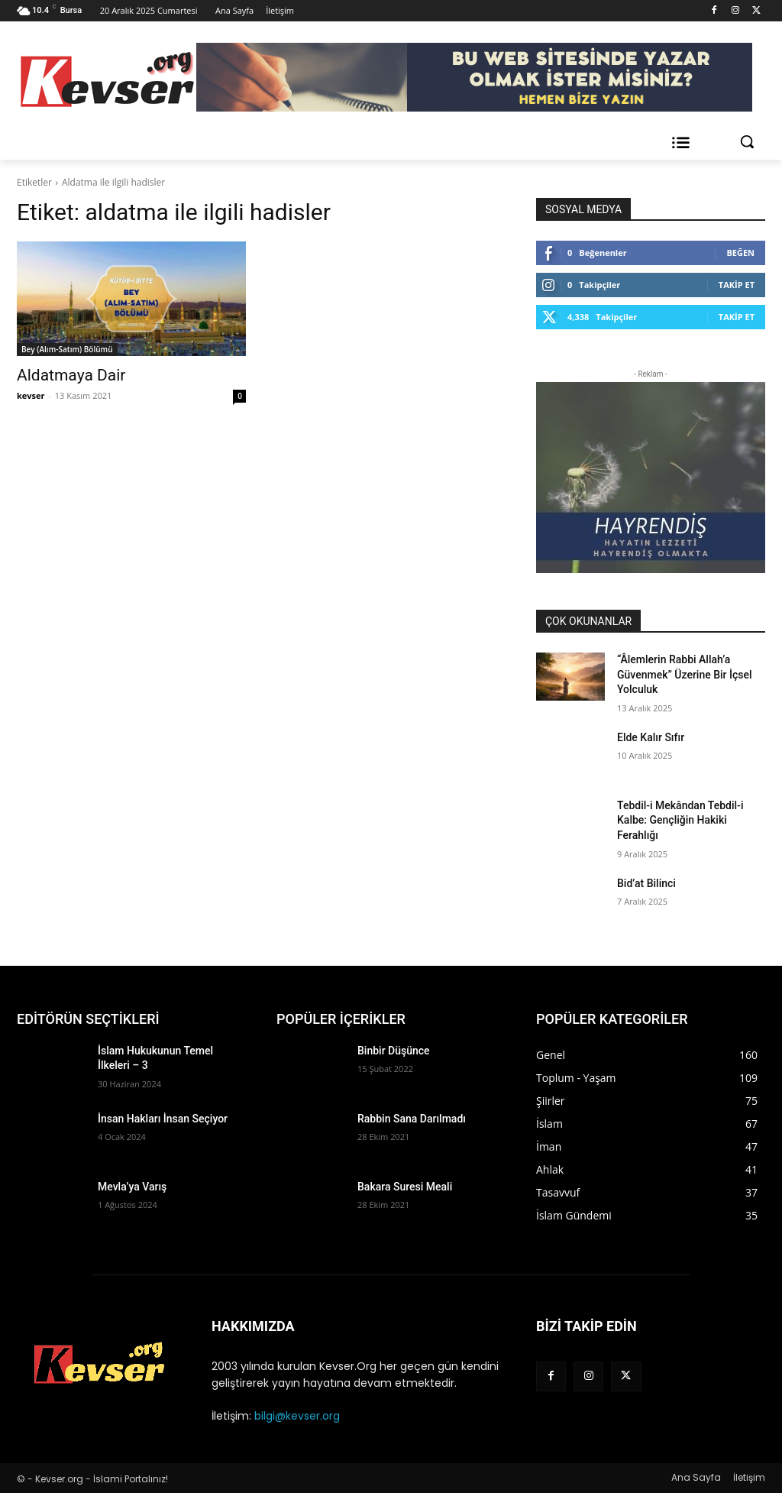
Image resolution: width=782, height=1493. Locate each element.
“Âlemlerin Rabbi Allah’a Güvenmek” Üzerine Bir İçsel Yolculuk (684, 674)
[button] (747, 141)
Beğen (740, 252)
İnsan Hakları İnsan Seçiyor (163, 1118)
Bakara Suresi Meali (404, 1186)
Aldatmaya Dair (71, 375)
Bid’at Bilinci (646, 883)
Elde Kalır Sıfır (650, 737)
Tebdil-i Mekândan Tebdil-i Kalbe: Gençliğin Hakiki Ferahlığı (680, 820)
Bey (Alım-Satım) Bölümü (67, 349)
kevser (31, 395)
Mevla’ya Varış (132, 1186)
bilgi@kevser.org (297, 1415)
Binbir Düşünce (393, 1050)
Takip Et (737, 284)
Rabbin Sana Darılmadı (411, 1118)
